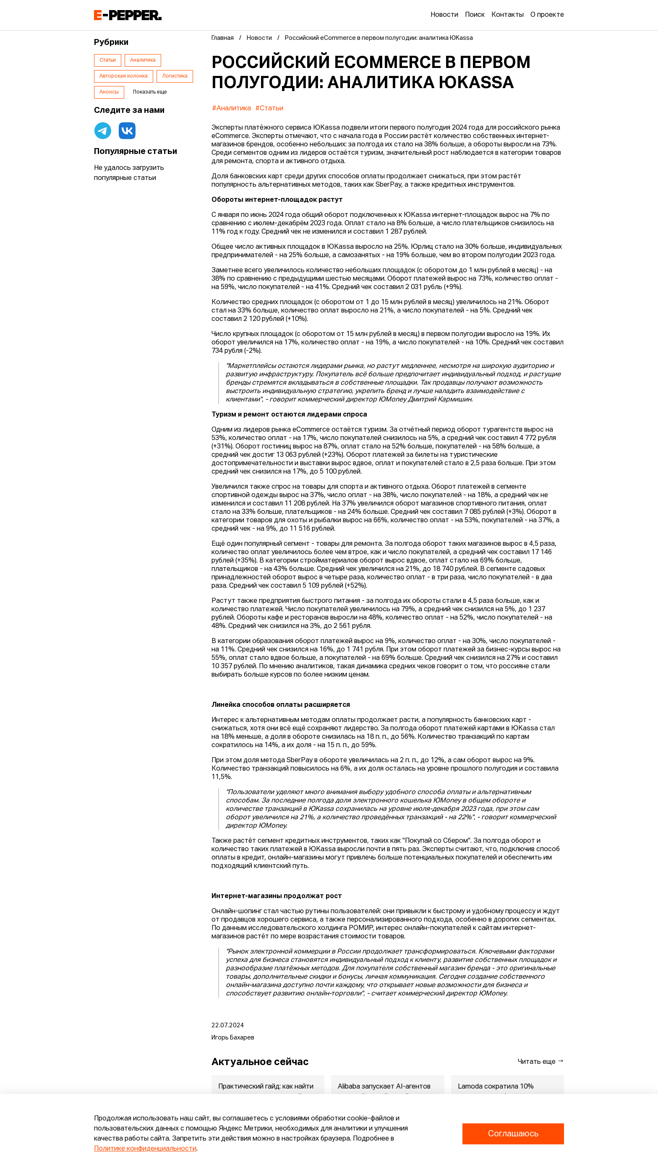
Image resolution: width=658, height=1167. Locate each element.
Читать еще (541, 1061)
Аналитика (143, 60)
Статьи (107, 60)
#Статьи (269, 108)
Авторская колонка (123, 76)
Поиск (475, 15)
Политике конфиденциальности (145, 1149)
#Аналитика (231, 108)
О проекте (547, 15)
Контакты (507, 15)
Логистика (175, 76)
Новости (444, 15)
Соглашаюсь (513, 1134)
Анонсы (109, 92)
